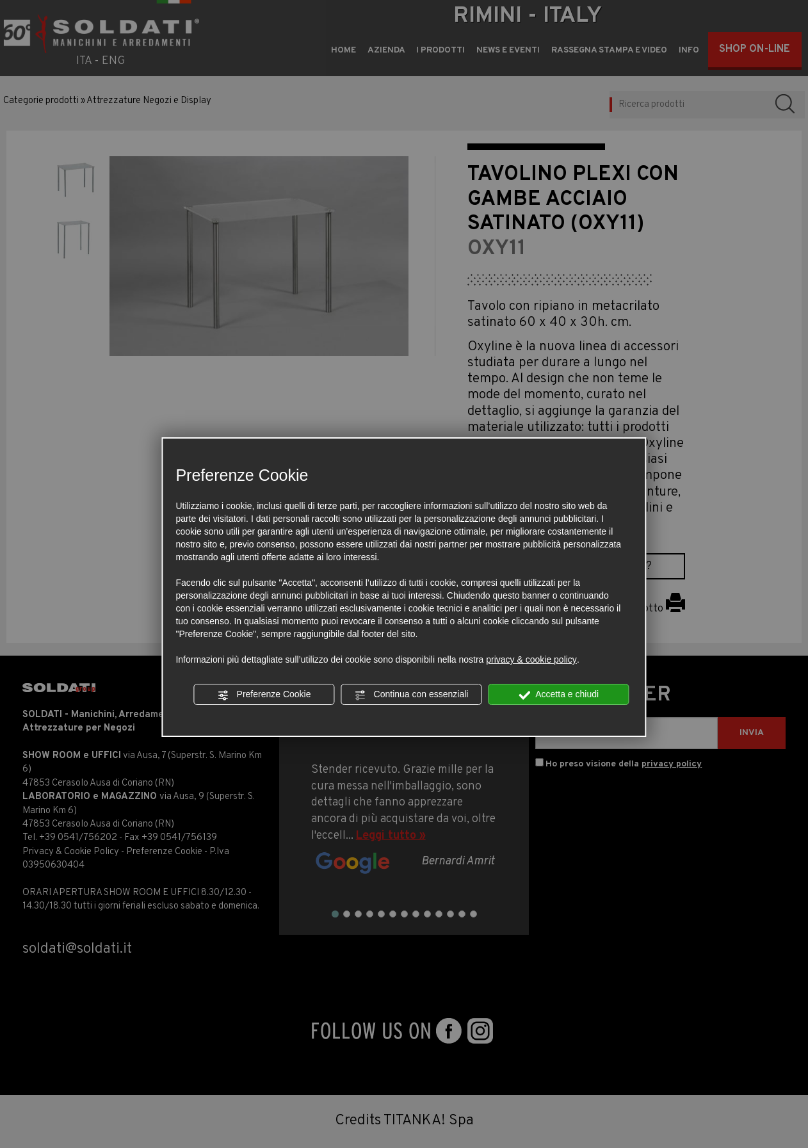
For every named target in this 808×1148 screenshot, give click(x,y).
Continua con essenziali (412, 694)
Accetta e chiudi (559, 694)
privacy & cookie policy (531, 659)
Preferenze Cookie (264, 694)
